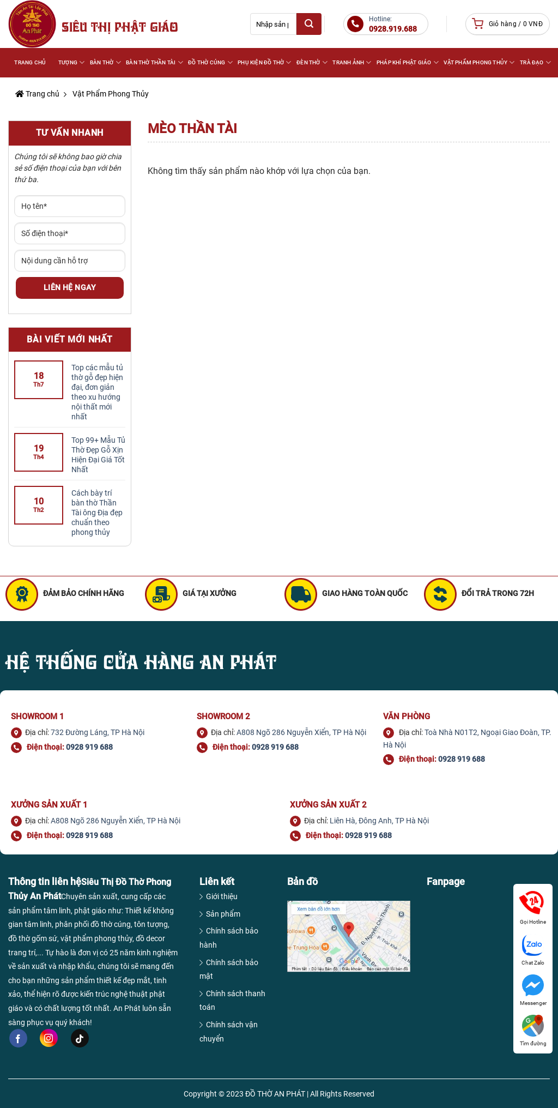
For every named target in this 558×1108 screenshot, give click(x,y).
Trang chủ (37, 93)
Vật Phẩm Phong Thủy (110, 93)
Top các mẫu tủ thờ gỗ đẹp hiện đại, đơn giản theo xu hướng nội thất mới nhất (97, 392)
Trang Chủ (30, 62)
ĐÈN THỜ (311, 62)
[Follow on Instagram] (49, 1038)
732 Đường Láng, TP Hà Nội (97, 732)
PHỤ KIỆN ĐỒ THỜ (264, 62)
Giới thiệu (222, 896)
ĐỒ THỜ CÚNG (210, 62)
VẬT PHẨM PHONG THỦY (478, 62)
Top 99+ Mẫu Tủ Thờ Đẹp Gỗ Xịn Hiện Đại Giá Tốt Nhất (98, 455)
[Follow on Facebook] (18, 1038)
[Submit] (309, 24)
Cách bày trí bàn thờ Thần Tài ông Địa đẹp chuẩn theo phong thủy (97, 513)
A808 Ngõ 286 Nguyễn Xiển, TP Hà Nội (301, 732)
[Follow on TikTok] (80, 1038)
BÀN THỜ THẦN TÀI (154, 62)
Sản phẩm (223, 914)
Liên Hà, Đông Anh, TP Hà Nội (379, 820)
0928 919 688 (89, 747)
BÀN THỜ (105, 62)
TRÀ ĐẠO (535, 62)
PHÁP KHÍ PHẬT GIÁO (407, 62)
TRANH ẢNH (351, 62)
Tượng (70, 62)
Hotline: (393, 24)
